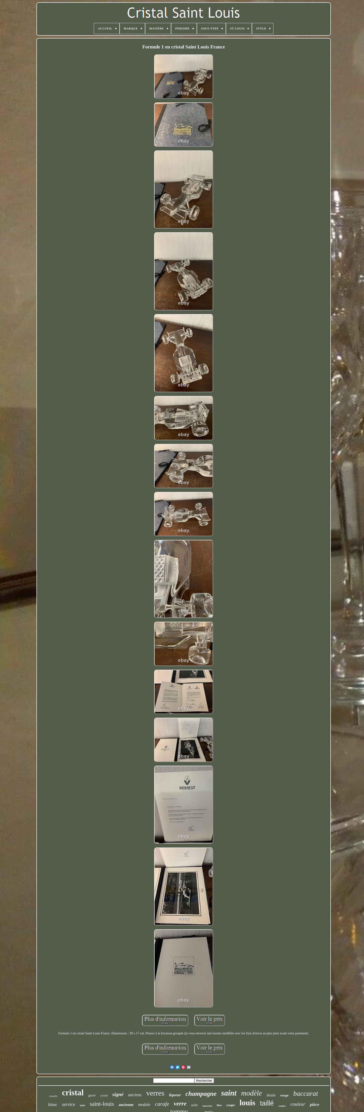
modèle (251, 1093)
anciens (135, 1094)
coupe (230, 1105)
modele (144, 1104)
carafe (162, 1104)
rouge (284, 1095)
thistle (271, 1095)
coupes (282, 1105)
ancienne (126, 1104)
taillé (267, 1103)
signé (118, 1094)
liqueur (175, 1095)
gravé (91, 1095)
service (68, 1104)
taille (194, 1105)
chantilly (53, 1096)
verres (155, 1093)
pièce (314, 1104)
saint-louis (102, 1104)
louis (247, 1102)
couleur (297, 1104)
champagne (201, 1093)
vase (82, 1105)
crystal (104, 1095)
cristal (73, 1092)
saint (229, 1093)
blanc (52, 1104)
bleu (219, 1105)
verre (180, 1103)
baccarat (305, 1093)
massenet (207, 1105)
